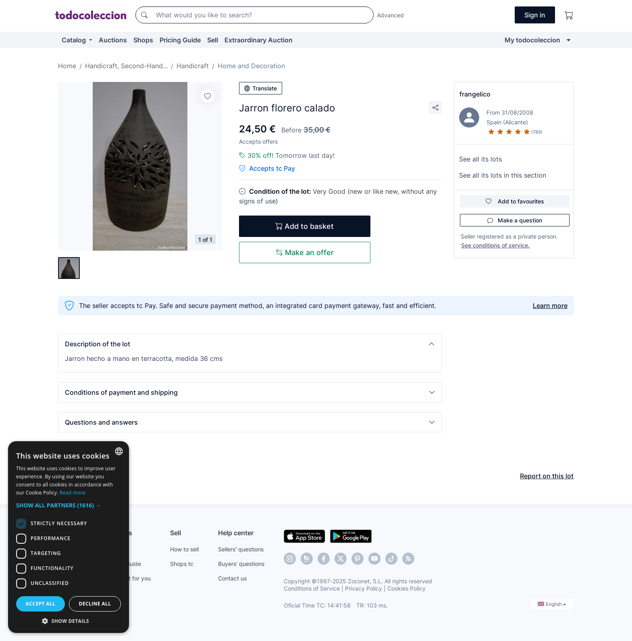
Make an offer (305, 252)
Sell (212, 40)
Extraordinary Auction (259, 40)
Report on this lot (547, 476)
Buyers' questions (241, 563)
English (552, 604)
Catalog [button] (74, 40)
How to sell (184, 549)
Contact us (232, 578)
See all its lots (480, 159)
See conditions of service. (495, 245)
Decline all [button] (95, 603)
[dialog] (68, 537)
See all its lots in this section (502, 175)
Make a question (514, 220)
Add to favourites (515, 201)
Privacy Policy (363, 588)
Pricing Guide (180, 40)
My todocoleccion (532, 40)
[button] (250, 344)
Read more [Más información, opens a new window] (72, 492)
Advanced (390, 15)
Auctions (113, 40)
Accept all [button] (41, 603)
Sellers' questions (241, 549)
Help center (236, 533)
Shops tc (181, 563)
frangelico (475, 94)
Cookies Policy (406, 588)
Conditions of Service (312, 588)
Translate (260, 88)
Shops (143, 40)
